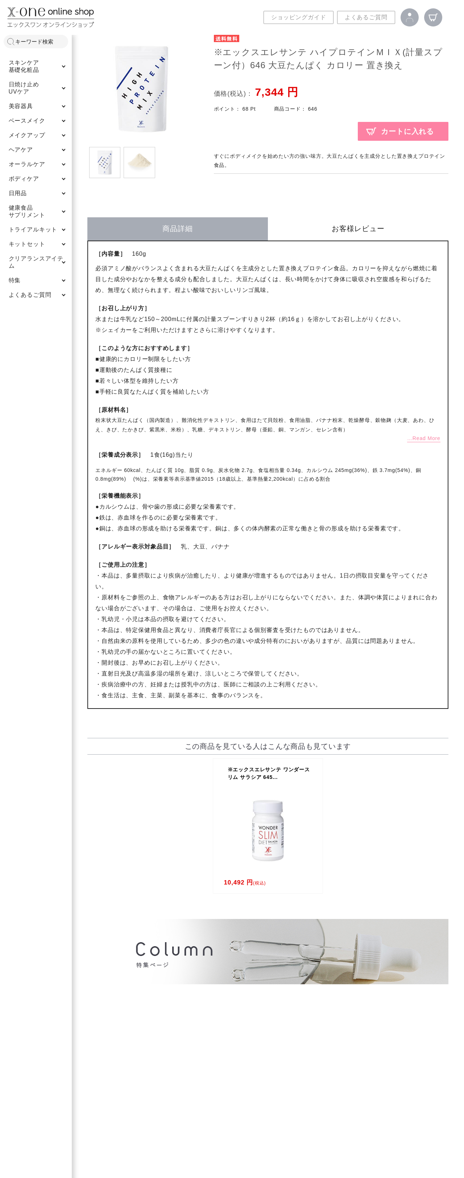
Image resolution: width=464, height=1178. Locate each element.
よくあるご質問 (366, 17)
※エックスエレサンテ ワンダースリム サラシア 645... (269, 773)
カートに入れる (407, 131)
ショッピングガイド (298, 17)
